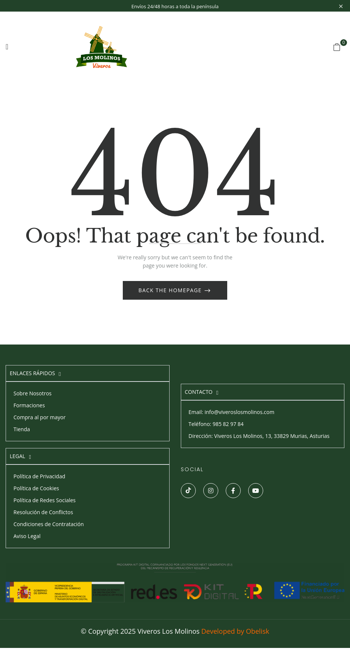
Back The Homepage (171, 290)
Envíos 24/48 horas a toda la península (175, 6)
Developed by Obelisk (235, 631)
